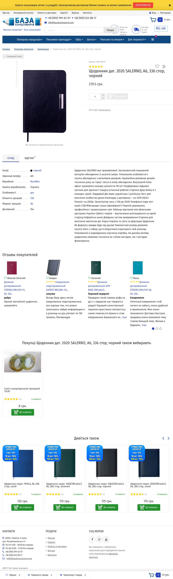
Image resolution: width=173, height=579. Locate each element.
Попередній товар (13, 56)
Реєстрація (165, 12)
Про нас (6, 12)
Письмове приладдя (58, 39)
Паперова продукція (29, 39)
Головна (6, 49)
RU (158, 28)
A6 (31, 203)
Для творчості (136, 39)
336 (32, 198)
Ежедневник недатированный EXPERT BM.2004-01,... (57, 285)
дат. (32, 192)
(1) (138, 494)
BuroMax (35, 181)
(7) (96, 494)
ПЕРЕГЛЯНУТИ (143, 5)
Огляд (10, 158)
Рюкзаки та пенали (111, 39)
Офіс (78, 39)
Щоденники (43, 49)
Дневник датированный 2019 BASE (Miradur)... (99, 285)
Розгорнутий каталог (24, 12)
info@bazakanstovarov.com (61, 22)
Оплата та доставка (46, 12)
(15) (55, 494)
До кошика (120, 96)
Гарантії (64, 12)
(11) (13, 494)
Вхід (152, 12)
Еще (124, 317)
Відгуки (75, 12)
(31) (13, 399)
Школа (91, 39)
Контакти (87, 12)
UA (164, 28)
